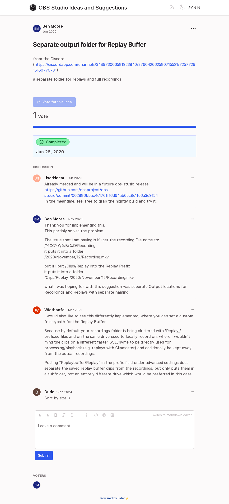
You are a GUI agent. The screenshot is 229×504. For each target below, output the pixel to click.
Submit (44, 455)
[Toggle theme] (182, 7)
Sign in (194, 8)
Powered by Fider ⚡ (114, 498)
